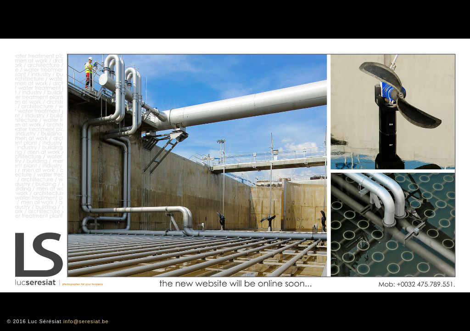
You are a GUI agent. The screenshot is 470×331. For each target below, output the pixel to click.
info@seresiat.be (86, 321)
